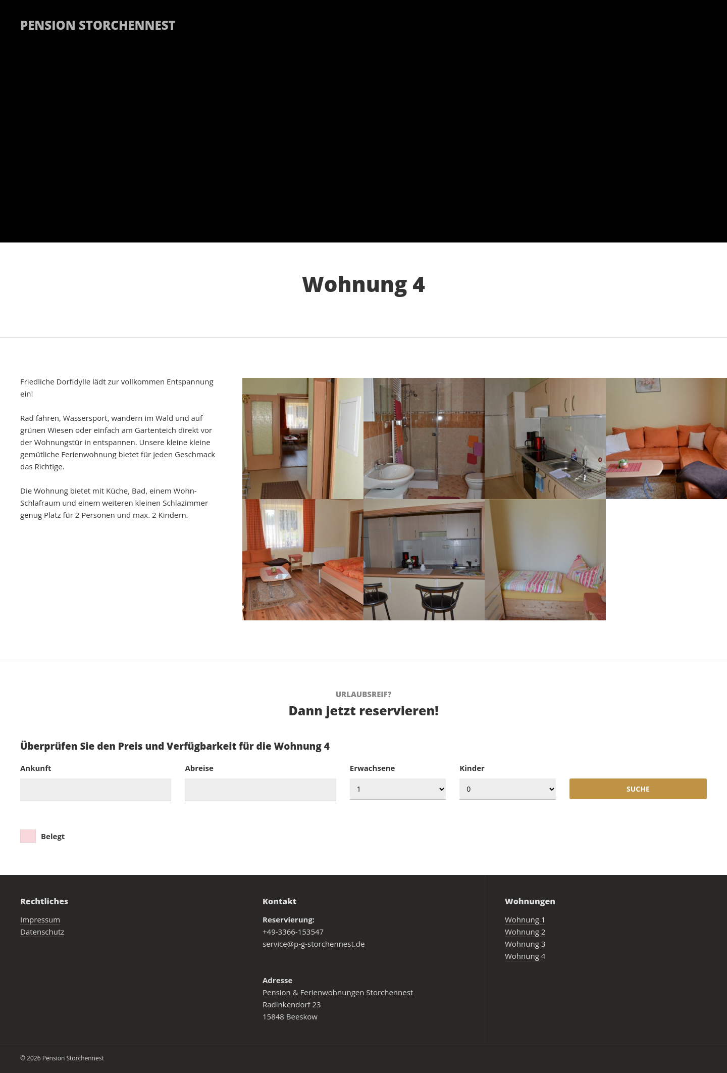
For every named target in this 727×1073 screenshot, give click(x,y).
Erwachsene (372, 768)
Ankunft (35, 768)
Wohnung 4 (525, 956)
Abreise (199, 768)
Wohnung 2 (525, 931)
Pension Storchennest (98, 25)
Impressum (40, 919)
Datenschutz (42, 931)
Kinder (472, 768)
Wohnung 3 (525, 944)
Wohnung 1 (525, 919)
